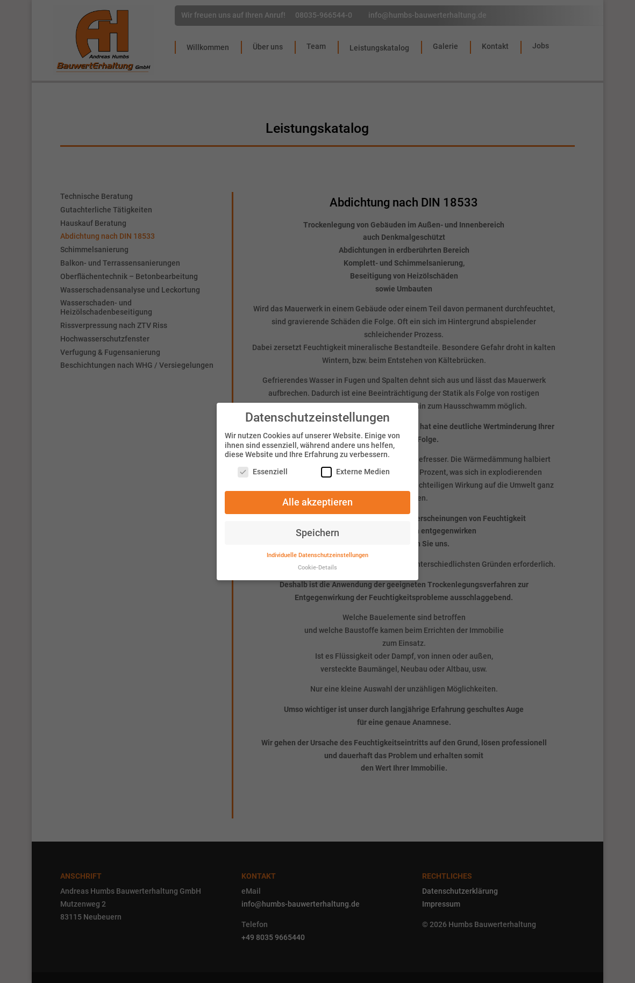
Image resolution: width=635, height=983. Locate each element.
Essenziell (263, 466)
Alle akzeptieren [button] (317, 495)
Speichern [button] (317, 526)
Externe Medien (355, 466)
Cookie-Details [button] (317, 561)
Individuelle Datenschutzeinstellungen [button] (317, 549)
